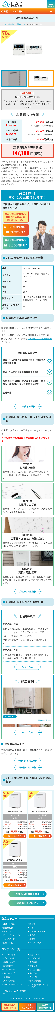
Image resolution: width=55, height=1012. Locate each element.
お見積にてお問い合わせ (40, 339)
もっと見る (27, 666)
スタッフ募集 (9, 981)
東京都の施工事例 (27, 767)
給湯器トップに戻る (27, 902)
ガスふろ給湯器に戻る (28, 894)
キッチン (7, 931)
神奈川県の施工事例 (27, 760)
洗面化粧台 (8, 927)
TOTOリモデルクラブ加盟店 (14, 992)
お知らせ (33, 966)
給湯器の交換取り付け (16, 24)
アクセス (33, 977)
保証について (9, 962)
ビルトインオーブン (11, 935)
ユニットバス (9, 924)
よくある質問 (9, 954)
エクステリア (35, 942)
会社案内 (33, 973)
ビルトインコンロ (37, 931)
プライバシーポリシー (13, 984)
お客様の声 (8, 966)
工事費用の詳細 (27, 406)
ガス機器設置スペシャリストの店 (41, 985)
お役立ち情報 (35, 969)
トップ (3, 24)
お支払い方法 (35, 958)
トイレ (32, 927)
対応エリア (34, 954)
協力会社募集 (35, 981)
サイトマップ (9, 973)
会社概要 (7, 977)
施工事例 (33, 962)
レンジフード (9, 939)
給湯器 (32, 924)
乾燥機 (32, 939)
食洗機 (32, 935)
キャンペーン (9, 969)
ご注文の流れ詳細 (27, 591)
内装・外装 (8, 942)
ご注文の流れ (9, 958)
